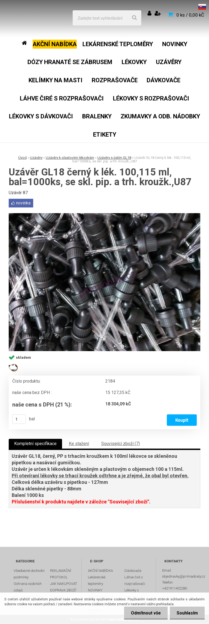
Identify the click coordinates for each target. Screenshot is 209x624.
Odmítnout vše (146, 613)
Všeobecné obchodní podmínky (29, 574)
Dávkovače (132, 571)
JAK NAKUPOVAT (63, 584)
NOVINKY (95, 590)
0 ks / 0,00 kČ (190, 15)
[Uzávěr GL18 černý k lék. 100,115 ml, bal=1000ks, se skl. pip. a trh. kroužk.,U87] (104, 282)
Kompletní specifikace (35, 443)
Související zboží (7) (120, 443)
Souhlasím (187, 613)
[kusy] (19, 419)
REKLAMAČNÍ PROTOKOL (60, 574)
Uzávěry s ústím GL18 (114, 158)
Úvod (22, 158)
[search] (134, 18)
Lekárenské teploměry (96, 580)
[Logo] (44, 17)
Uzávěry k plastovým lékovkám (70, 158)
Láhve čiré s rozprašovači (134, 580)
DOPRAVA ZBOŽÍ (63, 590)
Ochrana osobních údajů (28, 587)
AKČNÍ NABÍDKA (100, 571)
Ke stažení (79, 443)
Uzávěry (36, 158)
